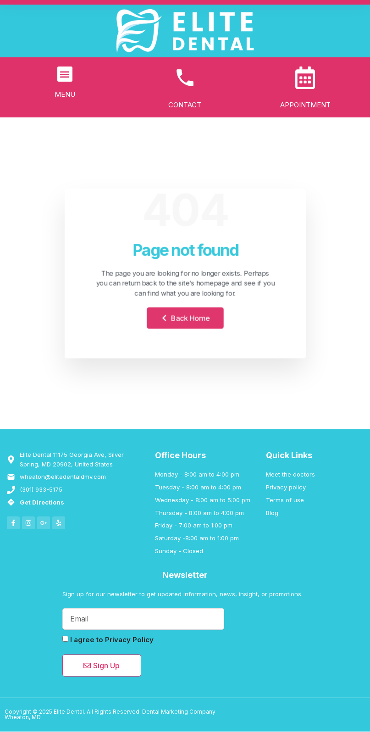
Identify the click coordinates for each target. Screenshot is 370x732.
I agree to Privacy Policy (112, 639)
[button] (64, 74)
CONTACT (184, 105)
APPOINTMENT (305, 105)
